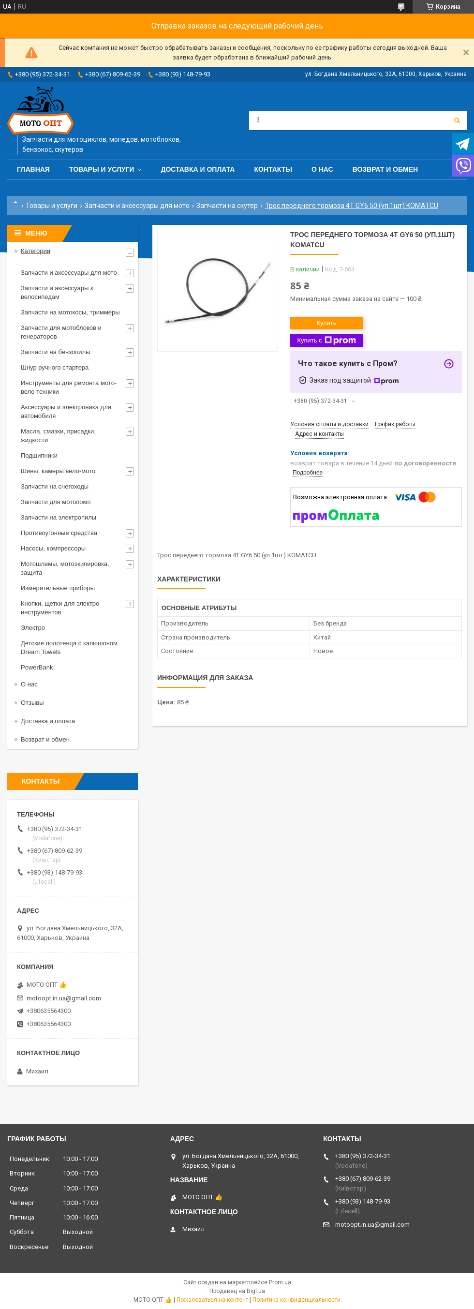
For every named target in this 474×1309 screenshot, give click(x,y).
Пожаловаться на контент (212, 1299)
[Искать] (457, 120)
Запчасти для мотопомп (55, 502)
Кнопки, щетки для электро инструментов (60, 608)
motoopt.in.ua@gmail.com (64, 998)
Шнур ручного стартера (55, 367)
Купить (326, 323)
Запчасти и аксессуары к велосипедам (57, 292)
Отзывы (32, 702)
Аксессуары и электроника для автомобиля (66, 411)
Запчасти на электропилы (58, 517)
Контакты (273, 169)
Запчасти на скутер (227, 205)
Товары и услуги (101, 169)
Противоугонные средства (59, 532)
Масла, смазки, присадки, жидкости (58, 436)
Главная (33, 169)
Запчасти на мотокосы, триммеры (70, 312)
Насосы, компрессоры (53, 548)
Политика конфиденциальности (296, 1299)
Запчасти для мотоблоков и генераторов (61, 332)
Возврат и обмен (385, 169)
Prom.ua (280, 1282)
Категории (35, 250)
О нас (322, 169)
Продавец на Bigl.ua (237, 1291)
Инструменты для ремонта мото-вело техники (69, 387)
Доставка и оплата (198, 169)
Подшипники (39, 455)
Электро (33, 627)
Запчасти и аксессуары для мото (137, 205)
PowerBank (37, 667)
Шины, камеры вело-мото (58, 471)
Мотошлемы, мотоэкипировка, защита (65, 568)
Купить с (326, 340)
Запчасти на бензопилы (55, 352)
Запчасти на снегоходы (55, 486)
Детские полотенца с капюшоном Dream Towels (69, 647)
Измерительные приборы (58, 588)
